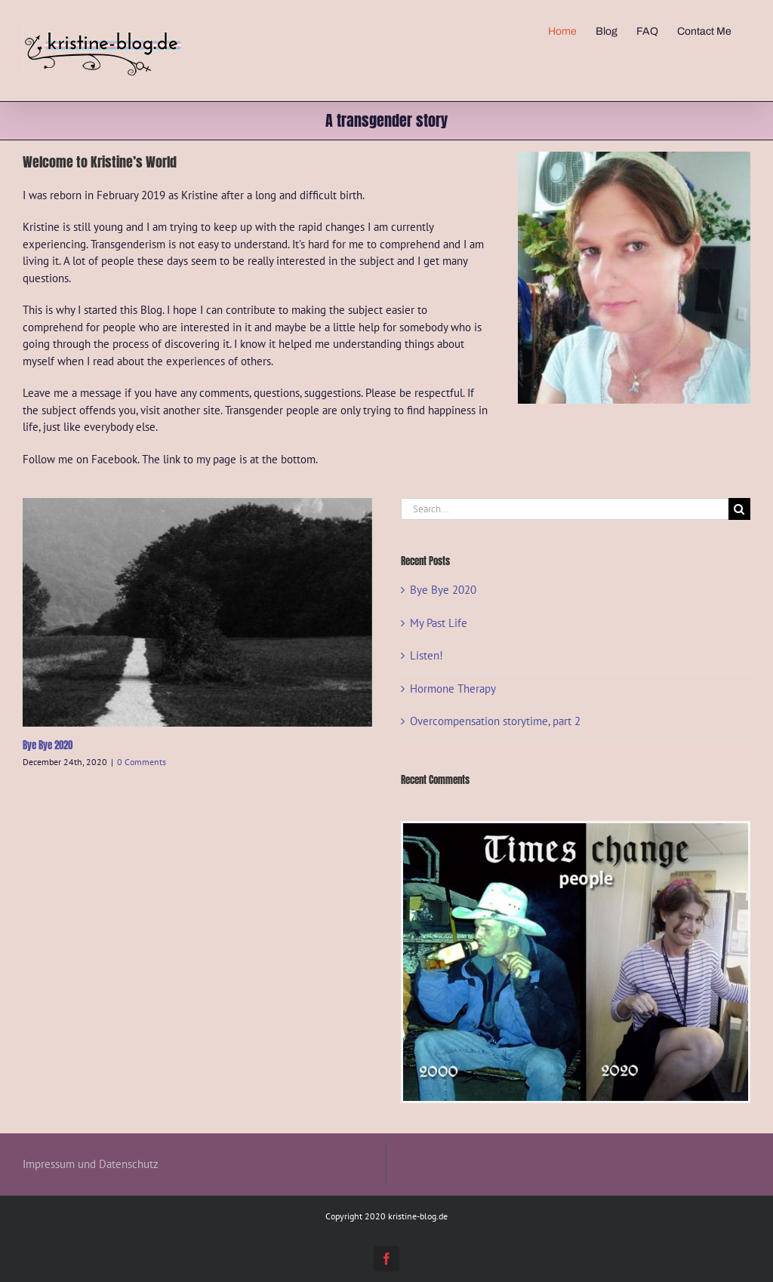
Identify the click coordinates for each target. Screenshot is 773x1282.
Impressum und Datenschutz (91, 1164)
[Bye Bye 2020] (197, 612)
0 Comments (141, 761)
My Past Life (438, 623)
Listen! (426, 655)
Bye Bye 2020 (47, 745)
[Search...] (564, 509)
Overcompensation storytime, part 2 (495, 721)
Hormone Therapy (453, 688)
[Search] (739, 509)
